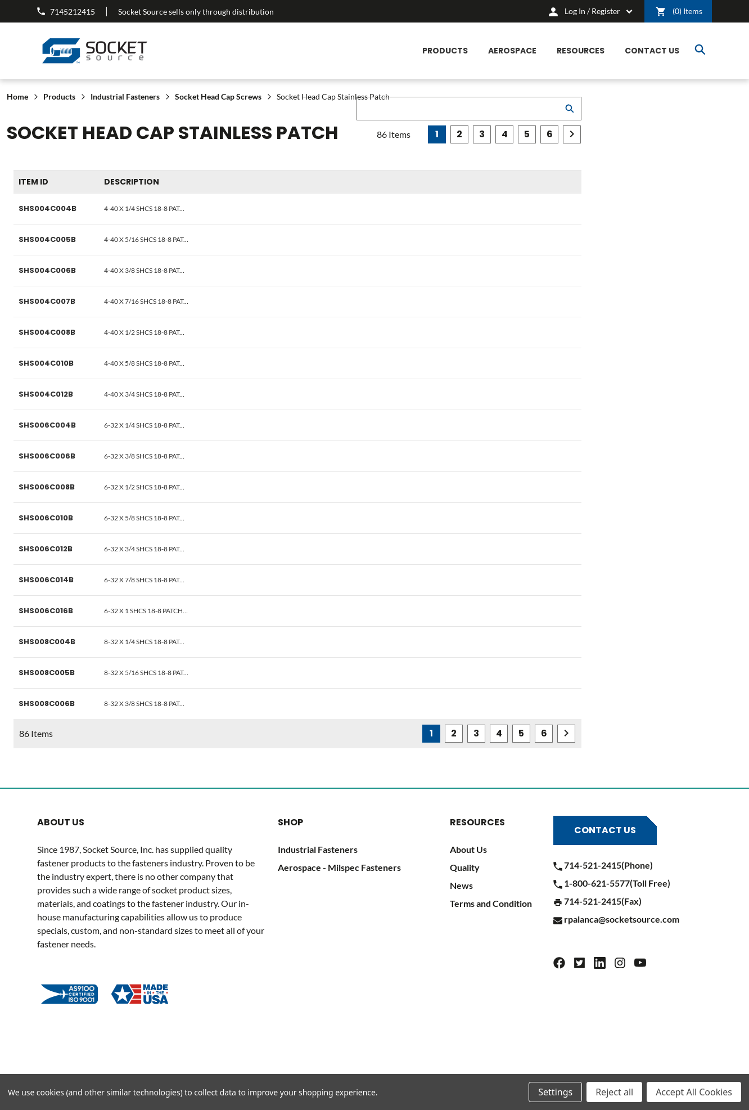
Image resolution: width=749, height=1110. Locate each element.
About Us (468, 849)
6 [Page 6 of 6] (550, 134)
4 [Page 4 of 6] (505, 134)
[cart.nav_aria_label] (590, 11)
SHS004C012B (46, 394)
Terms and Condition (491, 903)
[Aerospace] (512, 51)
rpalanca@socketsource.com (616, 919)
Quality (465, 867)
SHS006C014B (46, 579)
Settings (555, 1092)
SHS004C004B (47, 208)
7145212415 (66, 11)
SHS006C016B (46, 610)
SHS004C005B (47, 239)
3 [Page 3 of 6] (482, 134)
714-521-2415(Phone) (603, 865)
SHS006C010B (46, 518)
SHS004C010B (46, 363)
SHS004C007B (47, 301)
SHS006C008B (47, 487)
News (461, 885)
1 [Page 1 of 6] (437, 134)
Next (572, 134)
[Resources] (581, 51)
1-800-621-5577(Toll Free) (611, 883)
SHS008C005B (47, 672)
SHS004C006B (47, 270)
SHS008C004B (47, 641)
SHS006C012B (46, 548)
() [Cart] (679, 11)
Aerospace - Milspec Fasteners (339, 867)
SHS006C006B (47, 456)
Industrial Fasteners (318, 849)
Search (700, 49)
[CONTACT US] (652, 51)
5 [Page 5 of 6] (527, 134)
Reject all (614, 1092)
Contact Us (605, 830)
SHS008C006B (47, 703)
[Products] (445, 51)
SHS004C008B (47, 332)
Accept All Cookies (694, 1092)
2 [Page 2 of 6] (459, 134)
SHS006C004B (47, 425)
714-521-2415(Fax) (597, 901)
